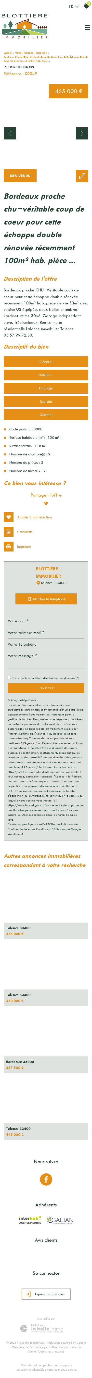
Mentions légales (39, 1347)
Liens (76, 1347)
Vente (18, 52)
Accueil (8, 52)
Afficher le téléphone (46, 598)
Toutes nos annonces (50, 1351)
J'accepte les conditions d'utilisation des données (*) (45, 678)
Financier (46, 388)
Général (46, 362)
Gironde (28, 52)
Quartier (46, 415)
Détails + (46, 375)
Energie (46, 401)
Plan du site (19, 1347)
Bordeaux (41, 52)
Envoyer (46, 688)
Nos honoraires (61, 1347)
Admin (31, 1351)
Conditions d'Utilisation (51, 829)
